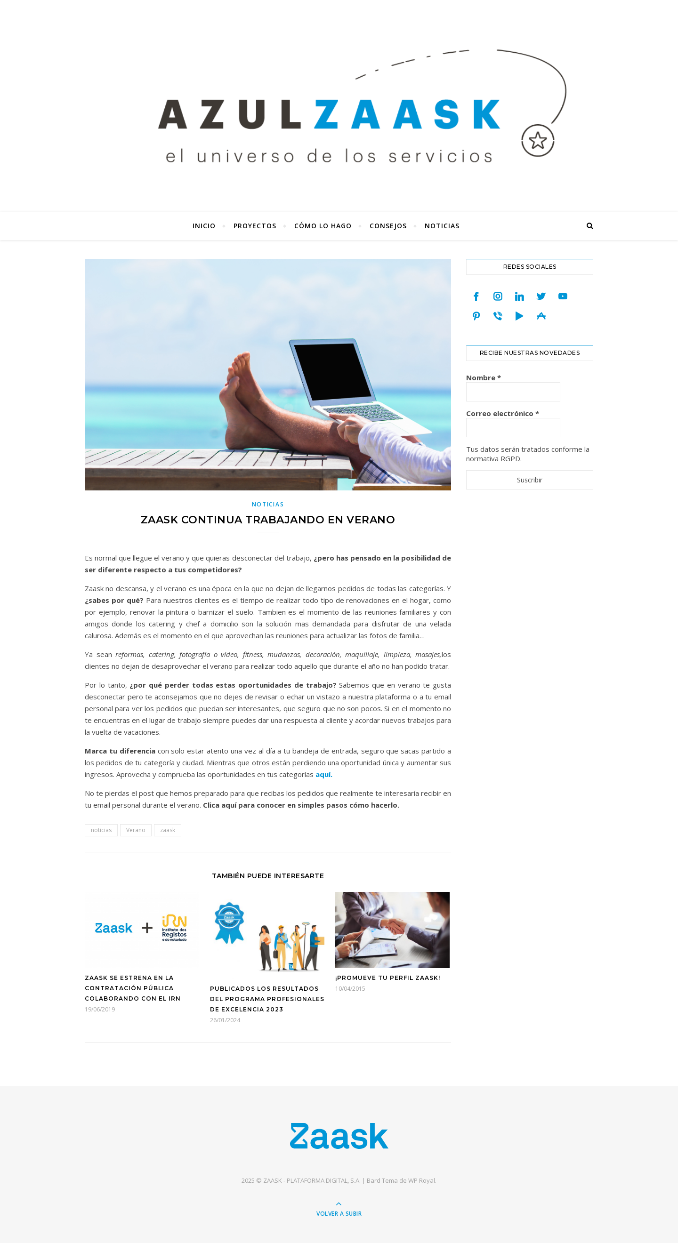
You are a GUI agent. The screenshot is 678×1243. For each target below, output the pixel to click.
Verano (135, 830)
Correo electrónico (502, 413)
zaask (167, 830)
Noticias (442, 225)
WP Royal (421, 1180)
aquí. (323, 774)
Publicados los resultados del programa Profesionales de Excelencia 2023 (267, 999)
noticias (101, 830)
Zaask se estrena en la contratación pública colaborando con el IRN (133, 988)
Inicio (204, 225)
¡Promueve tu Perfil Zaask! (387, 977)
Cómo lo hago (323, 225)
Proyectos (255, 225)
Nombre (483, 377)
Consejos (388, 225)
